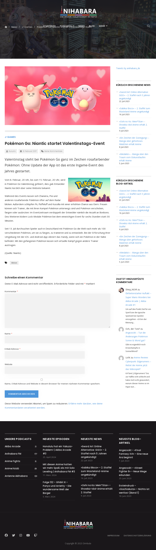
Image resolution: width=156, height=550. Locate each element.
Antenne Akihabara (16, 476)
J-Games (10, 137)
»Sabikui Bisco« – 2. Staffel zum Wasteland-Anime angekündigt (96, 471)
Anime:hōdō (12, 468)
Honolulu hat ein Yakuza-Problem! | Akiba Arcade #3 (58, 450)
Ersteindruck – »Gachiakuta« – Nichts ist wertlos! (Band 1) (134, 489)
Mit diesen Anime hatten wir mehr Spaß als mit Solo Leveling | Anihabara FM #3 (59, 468)
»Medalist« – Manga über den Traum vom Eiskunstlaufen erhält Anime (133, 157)
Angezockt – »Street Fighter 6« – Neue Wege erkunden (133, 471)
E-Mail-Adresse (12, 349)
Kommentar (11, 291)
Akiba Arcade (12, 446)
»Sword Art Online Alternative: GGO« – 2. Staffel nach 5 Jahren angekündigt (134, 95)
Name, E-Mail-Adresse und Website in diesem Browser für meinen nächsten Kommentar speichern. (52, 383)
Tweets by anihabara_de (128, 68)
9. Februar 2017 (28, 151)
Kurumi (11, 151)
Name (8, 333)
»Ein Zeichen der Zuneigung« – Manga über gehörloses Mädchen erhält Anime (134, 141)
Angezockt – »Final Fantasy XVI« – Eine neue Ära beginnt (133, 454)
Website (8, 364)
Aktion (14, 263)
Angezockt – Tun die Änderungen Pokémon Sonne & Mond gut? (137, 336)
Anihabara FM (13, 453)
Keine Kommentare (51, 151)
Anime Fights (12, 461)
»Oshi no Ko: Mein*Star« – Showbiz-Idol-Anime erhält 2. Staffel (133, 124)
